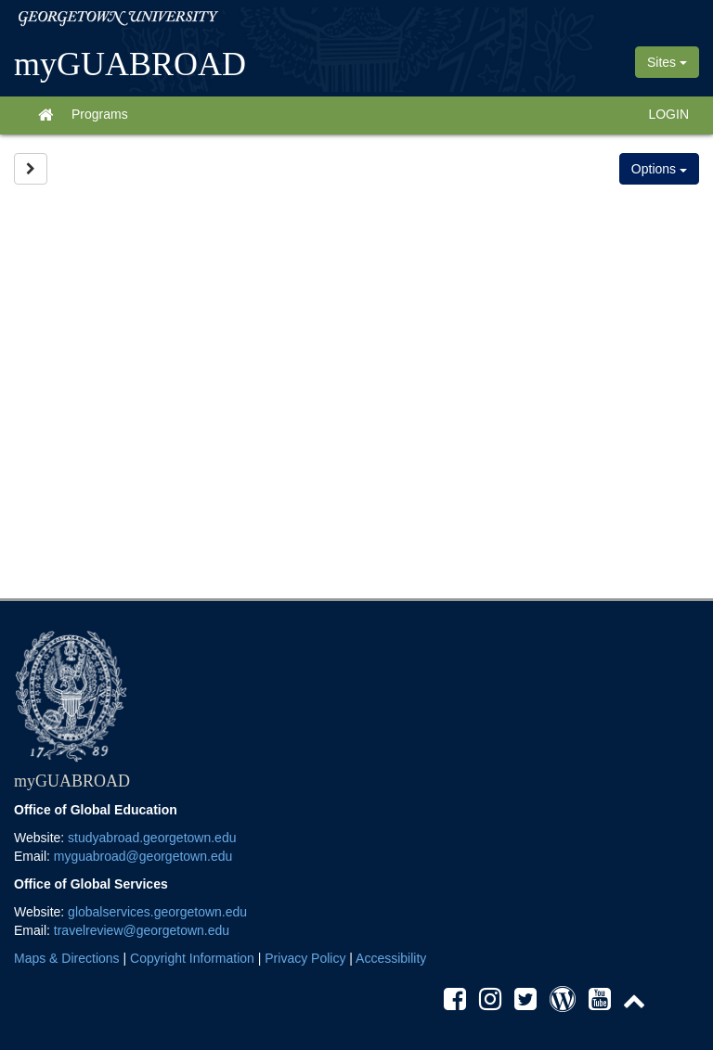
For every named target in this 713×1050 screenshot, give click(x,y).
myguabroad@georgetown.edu (143, 856)
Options (659, 168)
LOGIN (668, 114)
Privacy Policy (305, 958)
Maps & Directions (67, 958)
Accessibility (391, 958)
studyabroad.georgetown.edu (152, 837)
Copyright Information (192, 958)
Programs (99, 114)
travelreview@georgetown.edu (141, 930)
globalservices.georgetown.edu (157, 911)
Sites (667, 62)
